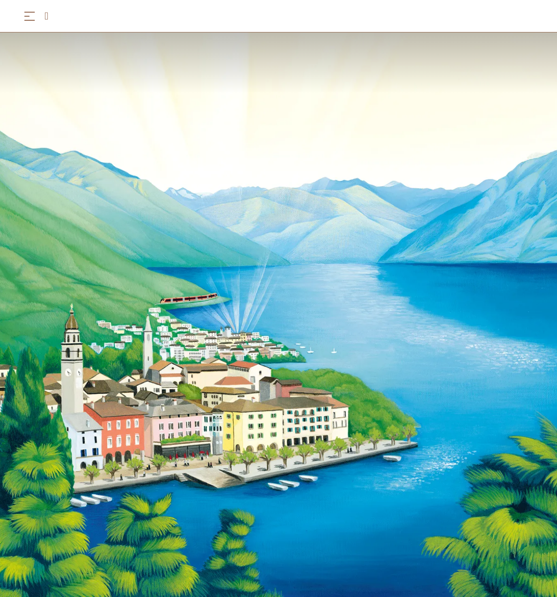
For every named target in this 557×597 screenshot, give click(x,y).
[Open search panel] (50, 16)
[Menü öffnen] (29, 16)
